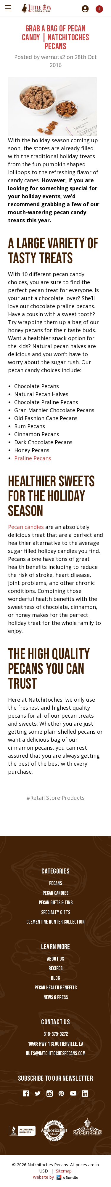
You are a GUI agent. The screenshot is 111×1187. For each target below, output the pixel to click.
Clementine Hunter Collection (55, 922)
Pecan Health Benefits (56, 988)
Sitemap (64, 1171)
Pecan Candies (55, 893)
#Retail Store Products (55, 797)
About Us (55, 959)
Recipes (55, 968)
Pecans (55, 883)
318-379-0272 (56, 1034)
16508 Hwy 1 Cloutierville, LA (55, 1044)
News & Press (56, 997)
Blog (55, 978)
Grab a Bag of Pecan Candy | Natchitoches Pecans (55, 37)
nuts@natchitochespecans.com (56, 1053)
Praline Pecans (32, 458)
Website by (55, 1177)
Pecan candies (26, 526)
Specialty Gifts (55, 912)
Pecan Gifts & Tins (56, 903)
